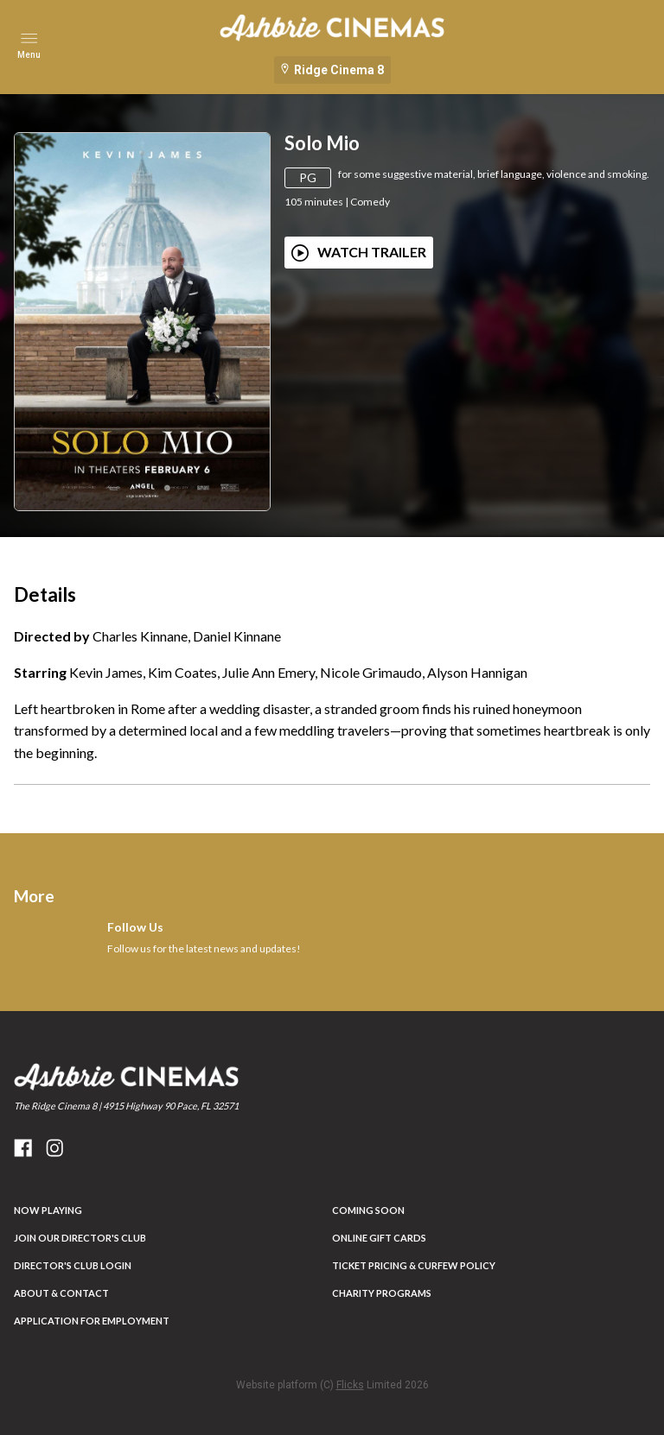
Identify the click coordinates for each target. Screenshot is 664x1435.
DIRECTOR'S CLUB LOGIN (72, 1265)
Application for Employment (91, 1320)
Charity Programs (381, 1293)
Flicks (350, 1385)
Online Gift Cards (379, 1237)
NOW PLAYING (48, 1210)
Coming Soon (368, 1210)
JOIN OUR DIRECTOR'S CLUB (80, 1237)
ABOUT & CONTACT (61, 1293)
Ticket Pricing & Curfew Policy (413, 1265)
